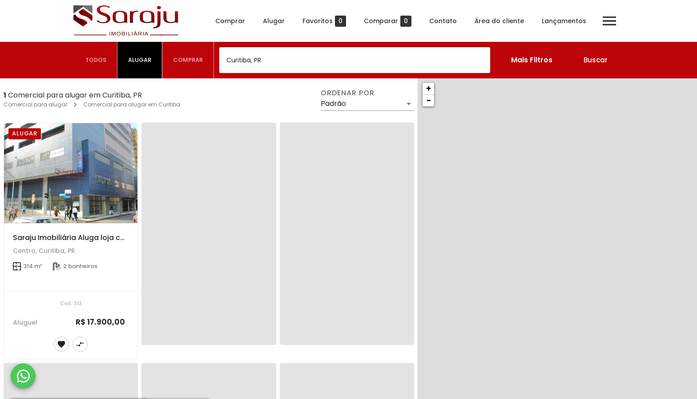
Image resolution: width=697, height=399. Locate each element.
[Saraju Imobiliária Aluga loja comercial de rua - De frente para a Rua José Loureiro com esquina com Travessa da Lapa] (70, 173)
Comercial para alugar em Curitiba (131, 104)
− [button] (429, 100)
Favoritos (323, 21)
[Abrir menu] (608, 21)
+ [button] (428, 88)
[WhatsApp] (23, 375)
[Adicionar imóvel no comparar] (80, 344)
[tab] (96, 60)
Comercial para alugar (35, 104)
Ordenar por (347, 93)
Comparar (387, 21)
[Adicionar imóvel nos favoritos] (61, 344)
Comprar (229, 20)
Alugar (273, 20)
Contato (442, 20)
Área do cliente (498, 20)
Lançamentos (563, 20)
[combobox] (354, 60)
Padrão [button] (333, 103)
